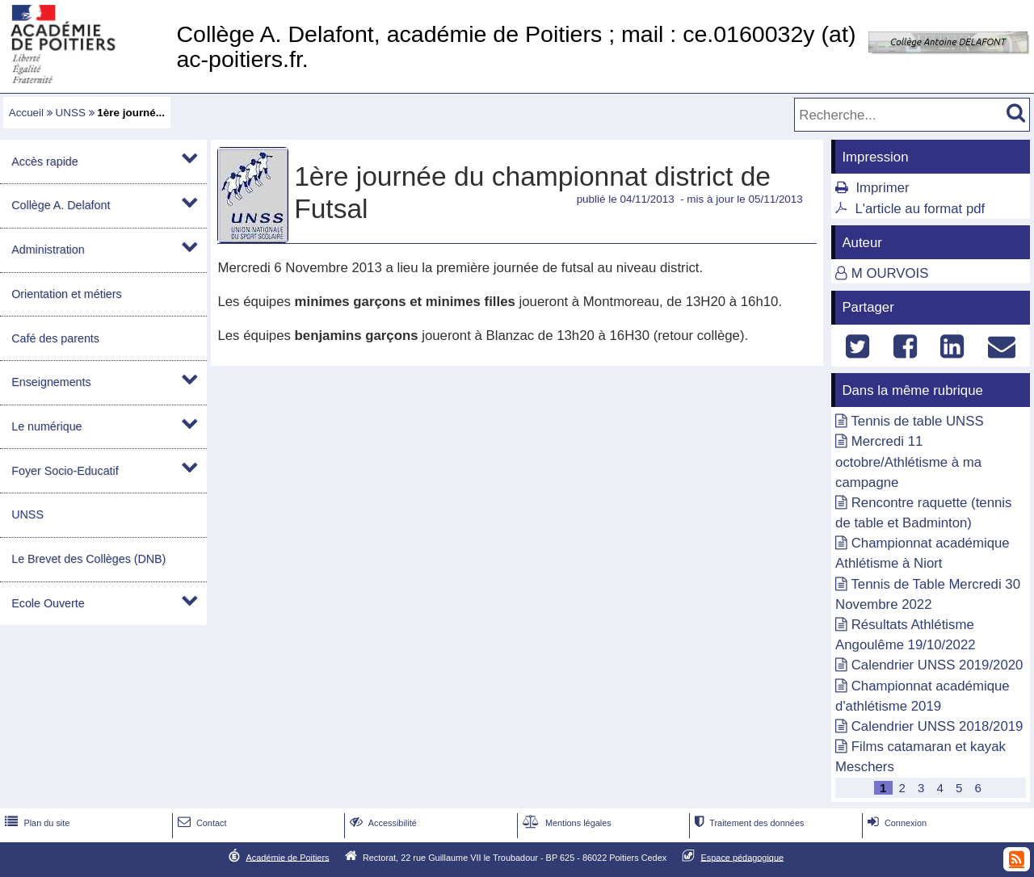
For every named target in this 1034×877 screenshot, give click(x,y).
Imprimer (882, 187)
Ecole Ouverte (47, 603)
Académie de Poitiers (287, 857)
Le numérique (46, 426)
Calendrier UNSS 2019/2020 (937, 665)
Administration (47, 249)
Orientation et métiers (66, 293)
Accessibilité (382, 823)
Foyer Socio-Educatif (64, 470)
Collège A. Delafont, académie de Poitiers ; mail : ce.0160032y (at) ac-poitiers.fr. (515, 46)
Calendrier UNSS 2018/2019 (937, 726)
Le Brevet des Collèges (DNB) (88, 558)
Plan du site (35, 823)
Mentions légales (565, 823)
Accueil (26, 113)
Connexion (895, 823)
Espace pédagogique (742, 857)
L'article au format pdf (920, 208)
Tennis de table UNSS (917, 421)
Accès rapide (44, 161)
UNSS (71, 113)
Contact (200, 823)
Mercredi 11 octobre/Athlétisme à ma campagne (908, 461)
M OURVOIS (890, 273)
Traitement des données (747, 823)
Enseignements (50, 382)
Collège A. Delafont (60, 205)
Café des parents (55, 338)
